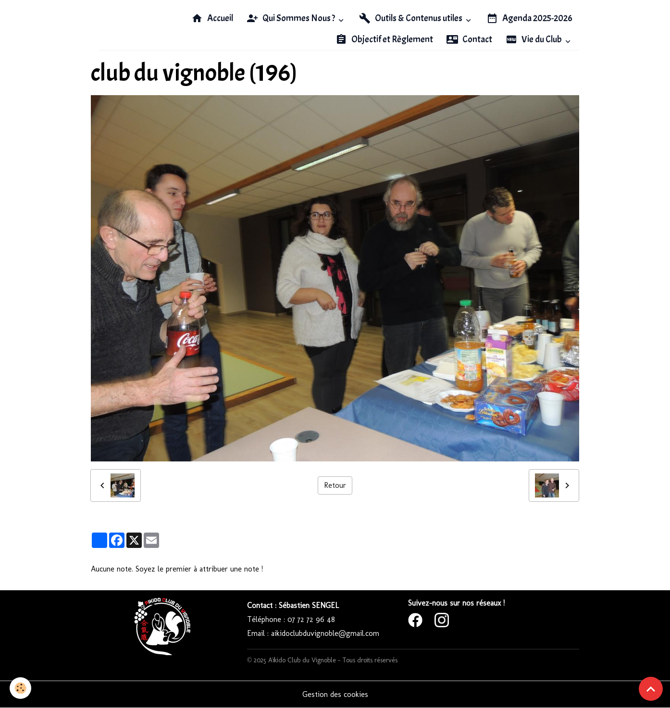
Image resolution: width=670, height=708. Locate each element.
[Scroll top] (651, 689)
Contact (469, 39)
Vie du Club (534, 39)
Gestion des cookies (335, 694)
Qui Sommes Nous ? (291, 18)
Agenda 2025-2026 (529, 18)
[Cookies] (20, 688)
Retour (335, 485)
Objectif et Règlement (384, 39)
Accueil (212, 18)
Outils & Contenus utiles (411, 18)
